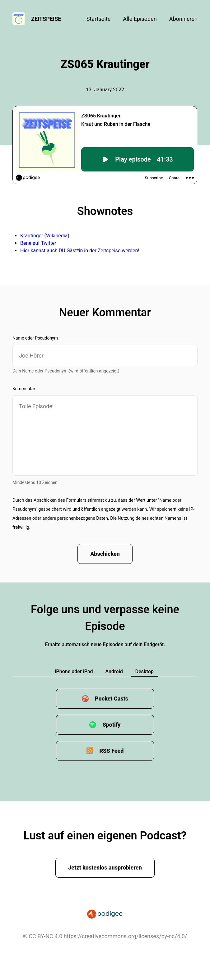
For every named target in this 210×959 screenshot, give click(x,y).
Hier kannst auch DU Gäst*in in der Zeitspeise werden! (79, 250)
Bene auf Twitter (38, 243)
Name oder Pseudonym (35, 338)
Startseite (98, 19)
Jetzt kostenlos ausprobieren (105, 867)
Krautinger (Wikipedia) (44, 236)
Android (114, 671)
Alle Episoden (139, 19)
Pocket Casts (111, 698)
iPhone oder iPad (74, 671)
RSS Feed (112, 750)
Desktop (144, 671)
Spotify (111, 724)
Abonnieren (183, 19)
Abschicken (105, 553)
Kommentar (23, 388)
